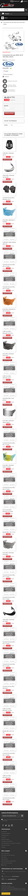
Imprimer (7, 76)
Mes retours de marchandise (8, 855)
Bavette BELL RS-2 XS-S (9, 532)
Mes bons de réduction (6, 863)
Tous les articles (6, 893)
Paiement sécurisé (10, 81)
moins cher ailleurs (8, 74)
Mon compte (5, 851)
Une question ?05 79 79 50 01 (9, 90)
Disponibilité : (6, 68)
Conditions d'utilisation (6, 841)
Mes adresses (4, 859)
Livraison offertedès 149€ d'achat (9, 86)
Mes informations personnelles (8, 861)
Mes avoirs (3, 857)
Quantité (6, 105)
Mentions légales (5, 839)
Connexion (25, 1)
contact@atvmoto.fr (12, 879)
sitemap (3, 847)
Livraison (3, 837)
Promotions (4, 831)
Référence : (5, 60)
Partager (6, 71)
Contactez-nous (16, 1)
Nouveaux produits (5, 833)
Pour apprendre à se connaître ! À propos (11, 843)
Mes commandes (5, 853)
